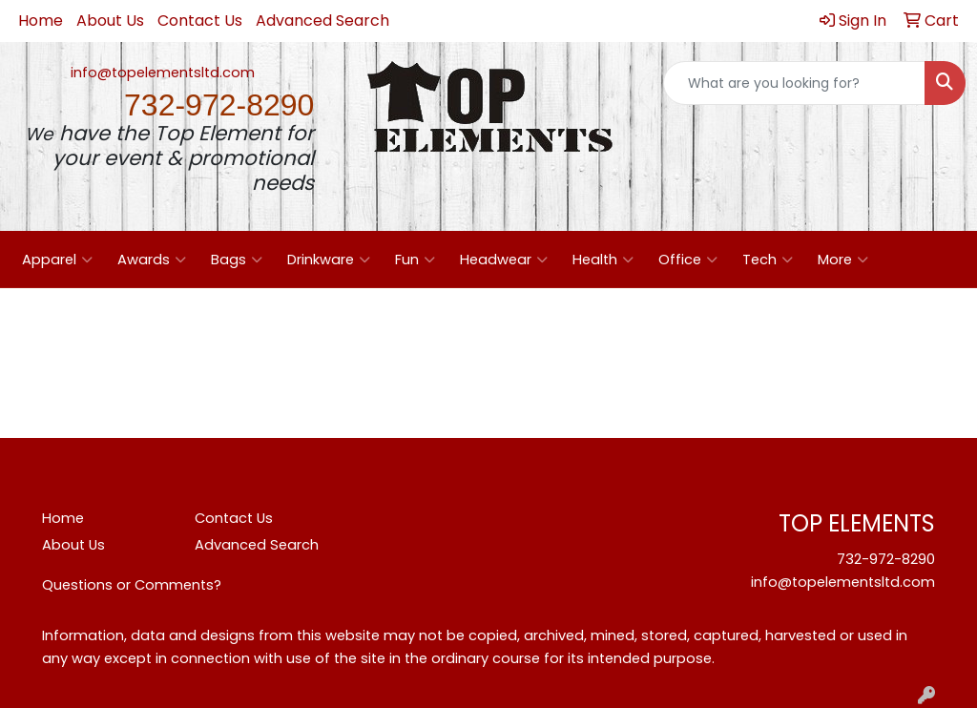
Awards (151, 259)
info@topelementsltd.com (163, 72)
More (843, 259)
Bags (236, 259)
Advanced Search (322, 20)
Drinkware (328, 259)
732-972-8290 (886, 559)
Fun (415, 259)
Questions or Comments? (131, 584)
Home (40, 20)
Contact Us (199, 20)
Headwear (504, 259)
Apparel (57, 259)
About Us (110, 20)
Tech (767, 259)
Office (687, 259)
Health (603, 259)
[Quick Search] (794, 83)
